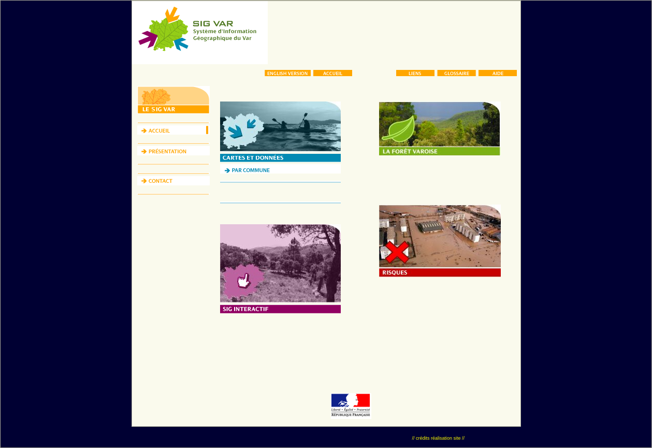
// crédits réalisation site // (438, 438)
